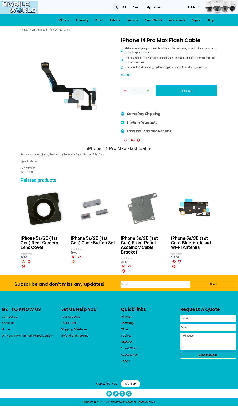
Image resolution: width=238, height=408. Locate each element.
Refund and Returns (74, 338)
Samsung (82, 20)
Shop (136, 7)
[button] (116, 7)
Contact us (9, 318)
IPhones (64, 20)
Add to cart (186, 91)
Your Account (70, 318)
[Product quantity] (135, 92)
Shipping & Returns (74, 331)
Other (99, 20)
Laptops (132, 20)
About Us (8, 325)
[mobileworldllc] (19, 7)
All (124, 7)
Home (24, 29)
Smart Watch (153, 20)
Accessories (177, 20)
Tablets (115, 20)
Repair (196, 20)
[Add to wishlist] (125, 142)
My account (154, 7)
